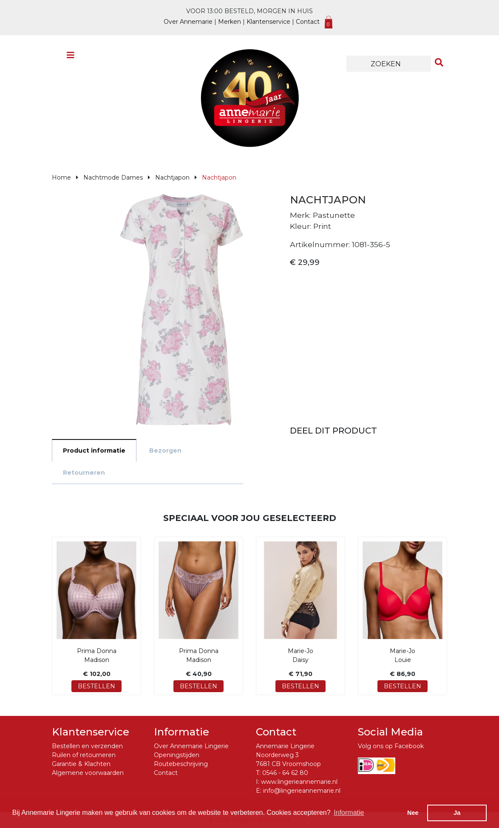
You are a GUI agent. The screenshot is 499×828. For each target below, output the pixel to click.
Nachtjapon (172, 177)
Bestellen (96, 686)
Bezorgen (165, 450)
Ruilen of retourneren (84, 755)
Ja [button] (457, 812)
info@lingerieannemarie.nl (301, 790)
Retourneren (84, 472)
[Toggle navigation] (70, 57)
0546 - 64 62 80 (285, 773)
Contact (308, 21)
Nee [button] (412, 812)
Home (61, 177)
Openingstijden (176, 755)
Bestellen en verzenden (87, 746)
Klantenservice (268, 21)
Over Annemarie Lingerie (191, 746)
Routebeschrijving (181, 764)
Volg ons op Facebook (391, 746)
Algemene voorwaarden (88, 773)
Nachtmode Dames (113, 177)
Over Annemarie (188, 21)
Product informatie (94, 450)
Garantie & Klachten (81, 764)
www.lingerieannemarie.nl (299, 782)
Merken (229, 21)
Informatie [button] (349, 812)
